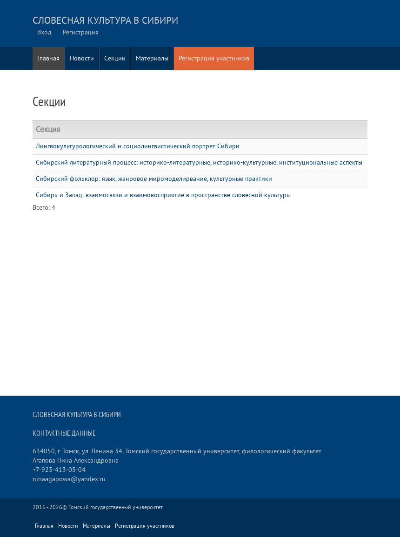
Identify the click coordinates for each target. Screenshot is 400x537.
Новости (82, 58)
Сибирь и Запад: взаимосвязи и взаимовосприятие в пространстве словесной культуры (163, 195)
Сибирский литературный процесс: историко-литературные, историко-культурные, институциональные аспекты (199, 162)
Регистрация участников (214, 58)
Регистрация (81, 32)
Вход (44, 32)
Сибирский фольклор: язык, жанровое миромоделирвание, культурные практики (154, 178)
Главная (48, 58)
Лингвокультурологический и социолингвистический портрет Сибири (138, 146)
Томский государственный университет (115, 507)
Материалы (152, 58)
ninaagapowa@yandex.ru (69, 479)
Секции (115, 58)
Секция (48, 129)
